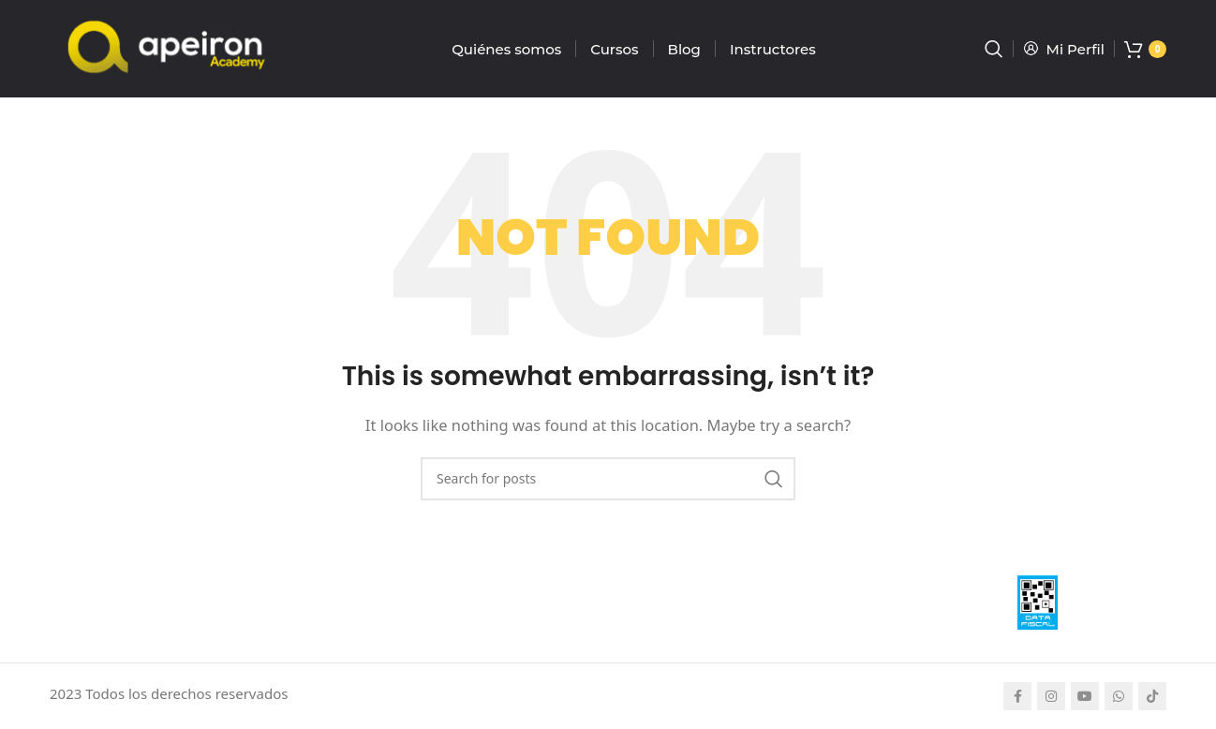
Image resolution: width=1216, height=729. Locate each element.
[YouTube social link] (1085, 696)
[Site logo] (166, 46)
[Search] (994, 48)
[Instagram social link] (1051, 696)
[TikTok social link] (1152, 696)
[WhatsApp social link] (1119, 696)
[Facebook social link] (1017, 696)
